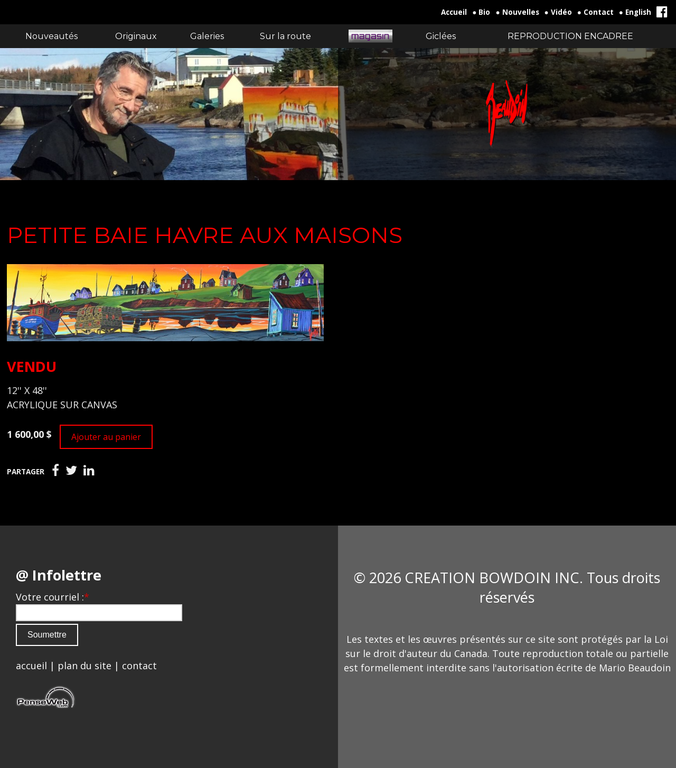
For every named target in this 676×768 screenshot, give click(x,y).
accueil (31, 665)
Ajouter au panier (106, 437)
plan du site (84, 665)
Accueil (454, 12)
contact (139, 665)
